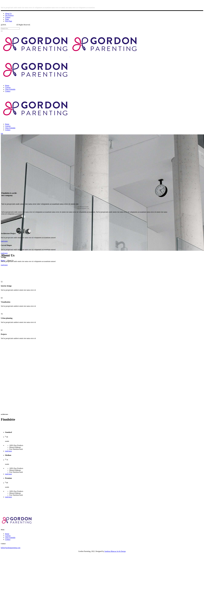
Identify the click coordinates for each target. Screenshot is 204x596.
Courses (8, 536)
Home (7, 534)
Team (7, 19)
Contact (7, 17)
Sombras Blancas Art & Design (115, 551)
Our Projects (9, 15)
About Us (8, 13)
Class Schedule (10, 537)
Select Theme (11, 25)
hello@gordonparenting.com (10, 548)
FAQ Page (8, 21)
